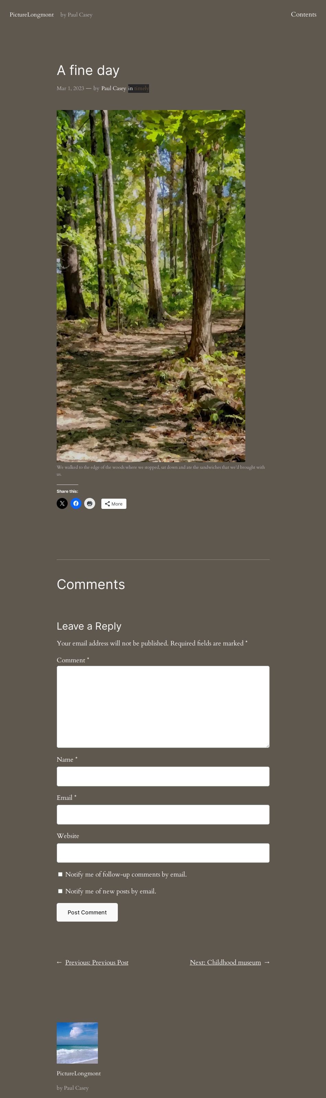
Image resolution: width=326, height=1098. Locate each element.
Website (68, 835)
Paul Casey (113, 88)
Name (67, 759)
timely (141, 88)
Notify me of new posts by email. (110, 891)
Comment (73, 660)
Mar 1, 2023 (70, 88)
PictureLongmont (32, 15)
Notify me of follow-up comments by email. (126, 874)
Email (67, 797)
